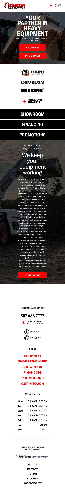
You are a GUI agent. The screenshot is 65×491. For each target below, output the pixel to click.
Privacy (32, 469)
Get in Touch (32, 383)
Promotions (33, 378)
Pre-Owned (32, 56)
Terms (32, 474)
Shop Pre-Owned (32, 361)
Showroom (32, 367)
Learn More (32, 275)
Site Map (32, 478)
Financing (33, 372)
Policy (32, 465)
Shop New (32, 47)
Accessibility (32, 483)
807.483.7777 (32, 315)
